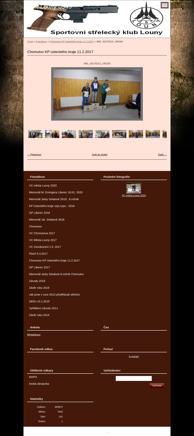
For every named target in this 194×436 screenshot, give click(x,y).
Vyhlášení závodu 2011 (43, 308)
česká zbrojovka (39, 383)
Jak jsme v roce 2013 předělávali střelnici (54, 294)
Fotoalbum (41, 41)
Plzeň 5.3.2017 (38, 253)
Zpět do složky (100, 154)
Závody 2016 (37, 280)
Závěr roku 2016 (39, 287)
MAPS (33, 376)
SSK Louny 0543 (49, 6)
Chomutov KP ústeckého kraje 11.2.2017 (72, 41)
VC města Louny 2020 (43, 185)
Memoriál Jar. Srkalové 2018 (46, 219)
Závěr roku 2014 (39, 315)
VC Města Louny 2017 (43, 240)
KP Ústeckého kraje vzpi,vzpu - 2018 (51, 205)
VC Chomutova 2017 (42, 233)
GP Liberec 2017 (39, 267)
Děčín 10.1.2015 (39, 301)
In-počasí (134, 356)
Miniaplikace (33, 334)
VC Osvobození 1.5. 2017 (45, 246)
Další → (162, 154)
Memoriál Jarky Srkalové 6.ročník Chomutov (56, 274)
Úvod (30, 41)
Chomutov (35, 226)
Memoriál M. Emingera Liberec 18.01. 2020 (55, 192)
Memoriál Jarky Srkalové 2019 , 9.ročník (54, 199)
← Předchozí (34, 154)
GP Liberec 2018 (39, 212)
